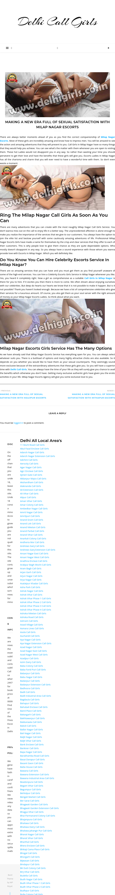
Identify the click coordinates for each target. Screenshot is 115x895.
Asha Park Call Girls (30, 587)
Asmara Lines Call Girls (32, 628)
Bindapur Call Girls (30, 864)
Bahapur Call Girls (29, 703)
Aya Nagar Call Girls (30, 639)
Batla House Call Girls (31, 766)
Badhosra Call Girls (30, 688)
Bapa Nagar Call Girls (31, 751)
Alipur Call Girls (28, 497)
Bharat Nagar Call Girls (32, 834)
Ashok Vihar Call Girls (31, 594)
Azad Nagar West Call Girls (34, 654)
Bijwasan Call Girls (29, 860)
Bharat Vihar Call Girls (31, 838)
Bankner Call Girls (29, 748)
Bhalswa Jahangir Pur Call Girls (36, 830)
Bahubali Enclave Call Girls (33, 706)
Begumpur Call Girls (30, 789)
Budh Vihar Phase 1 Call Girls (35, 883)
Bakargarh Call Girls (30, 714)
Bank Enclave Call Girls (32, 744)
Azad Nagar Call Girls (31, 647)
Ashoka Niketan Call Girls (33, 613)
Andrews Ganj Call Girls (32, 545)
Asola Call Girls (27, 632)
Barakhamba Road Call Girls (34, 755)
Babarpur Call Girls (30, 673)
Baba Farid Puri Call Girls (33, 669)
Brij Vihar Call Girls (29, 871)
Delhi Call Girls (57, 22)
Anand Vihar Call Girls (31, 534)
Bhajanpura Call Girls (31, 819)
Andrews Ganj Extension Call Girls (37, 549)
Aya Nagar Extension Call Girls (35, 643)
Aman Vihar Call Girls (31, 500)
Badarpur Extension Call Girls (35, 684)
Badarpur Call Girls (30, 680)
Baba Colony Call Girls (31, 665)
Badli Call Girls (27, 692)
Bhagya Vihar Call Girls (31, 811)
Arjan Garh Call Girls (30, 572)
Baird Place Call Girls (30, 710)
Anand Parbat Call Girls (32, 530)
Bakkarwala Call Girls (31, 721)
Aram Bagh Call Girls (30, 568)
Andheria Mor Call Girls (32, 542)
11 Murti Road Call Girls (32, 444)
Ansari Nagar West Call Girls (34, 557)
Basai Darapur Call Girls (32, 759)
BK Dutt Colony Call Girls (33, 868)
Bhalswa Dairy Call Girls (32, 826)
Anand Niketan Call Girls (32, 527)
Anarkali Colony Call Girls (33, 538)
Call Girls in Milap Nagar (98, 278)
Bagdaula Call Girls (30, 699)
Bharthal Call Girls (29, 841)
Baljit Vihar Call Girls (30, 740)
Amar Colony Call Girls (31, 504)
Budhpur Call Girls (29, 890)
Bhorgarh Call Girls (30, 856)
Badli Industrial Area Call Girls (35, 695)
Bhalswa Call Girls (29, 823)
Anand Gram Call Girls (31, 519)
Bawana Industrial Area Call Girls (37, 778)
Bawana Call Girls (29, 770)
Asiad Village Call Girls (31, 624)
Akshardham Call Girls (31, 482)
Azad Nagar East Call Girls (33, 650)
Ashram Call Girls (29, 620)
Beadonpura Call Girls (31, 781)
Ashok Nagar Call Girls (31, 590)
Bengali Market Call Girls (33, 796)
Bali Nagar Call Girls (30, 733)
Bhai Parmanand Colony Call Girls (37, 815)
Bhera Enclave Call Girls (32, 845)
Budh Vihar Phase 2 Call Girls (35, 886)
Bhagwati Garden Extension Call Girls (39, 808)
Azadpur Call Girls (29, 658)
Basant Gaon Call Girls (31, 763)
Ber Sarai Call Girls (29, 800)
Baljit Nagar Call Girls (31, 736)
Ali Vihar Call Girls (29, 493)
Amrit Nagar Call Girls (31, 512)
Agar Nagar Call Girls (30, 467)
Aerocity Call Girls (29, 463)
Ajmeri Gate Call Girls (31, 474)
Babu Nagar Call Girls (31, 677)
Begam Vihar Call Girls (31, 785)
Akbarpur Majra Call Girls (33, 478)
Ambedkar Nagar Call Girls (34, 508)
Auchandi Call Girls (30, 635)
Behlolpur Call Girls (30, 793)
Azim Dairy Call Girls (30, 662)
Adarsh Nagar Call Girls (32, 452)
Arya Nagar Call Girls (30, 579)
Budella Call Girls (29, 875)
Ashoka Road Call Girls (31, 617)
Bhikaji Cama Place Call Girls (34, 849)
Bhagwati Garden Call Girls (34, 804)
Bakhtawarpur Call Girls (32, 718)
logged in (18, 422)
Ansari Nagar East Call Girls (34, 553)
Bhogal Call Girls (28, 853)
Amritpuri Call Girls (30, 515)
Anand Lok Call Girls (30, 523)
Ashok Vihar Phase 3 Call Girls (35, 605)
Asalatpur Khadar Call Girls (34, 583)
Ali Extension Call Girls (31, 489)
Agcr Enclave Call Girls (31, 471)
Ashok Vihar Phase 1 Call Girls (35, 598)
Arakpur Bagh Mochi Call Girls (35, 564)
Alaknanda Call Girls (30, 486)
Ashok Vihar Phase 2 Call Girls (35, 602)
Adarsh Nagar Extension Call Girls (37, 456)
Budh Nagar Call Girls (31, 879)
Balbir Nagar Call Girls (31, 729)
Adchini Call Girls (29, 459)
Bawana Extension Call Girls (34, 774)
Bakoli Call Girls (28, 725)
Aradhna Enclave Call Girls (33, 560)
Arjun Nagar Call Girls (31, 575)
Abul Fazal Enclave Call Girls (34, 448)
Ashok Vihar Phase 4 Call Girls (35, 609)
